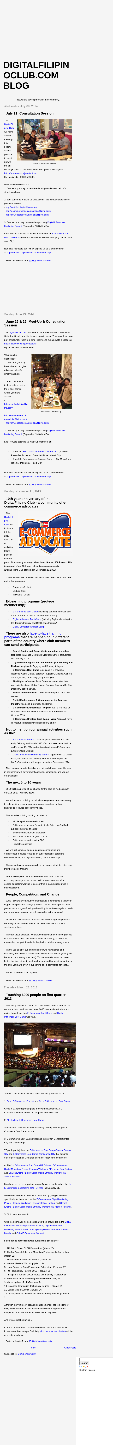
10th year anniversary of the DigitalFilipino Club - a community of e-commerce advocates (35, 502)
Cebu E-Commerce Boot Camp (54, 1101)
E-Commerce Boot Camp (25, 611)
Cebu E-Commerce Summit (20, 1101)
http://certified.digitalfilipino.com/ (21, 207)
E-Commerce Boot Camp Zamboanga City (34, 1154)
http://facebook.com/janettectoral (20, 173)
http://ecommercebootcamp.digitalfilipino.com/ (28, 211)
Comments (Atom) (27, 1354)
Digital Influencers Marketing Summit (31, 754)
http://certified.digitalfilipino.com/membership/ (29, 252)
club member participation (53, 1331)
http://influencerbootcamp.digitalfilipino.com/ (27, 214)
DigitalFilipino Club (18, 332)
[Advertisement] (57, 29)
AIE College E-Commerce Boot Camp (25, 1120)
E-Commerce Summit (23, 739)
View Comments (44, 260)
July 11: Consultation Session (29, 113)
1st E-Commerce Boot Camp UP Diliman (31, 1165)
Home (33, 1347)
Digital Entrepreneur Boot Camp (28, 626)
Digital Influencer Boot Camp (27, 619)
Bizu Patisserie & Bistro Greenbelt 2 (40, 451)
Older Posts (70, 1347)
